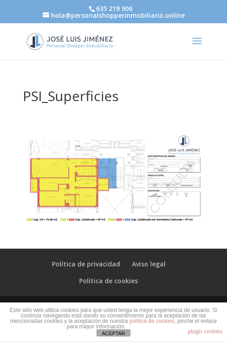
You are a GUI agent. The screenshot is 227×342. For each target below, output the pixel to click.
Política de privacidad (86, 264)
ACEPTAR (113, 333)
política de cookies (152, 321)
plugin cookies (205, 331)
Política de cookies (108, 280)
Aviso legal (149, 264)
